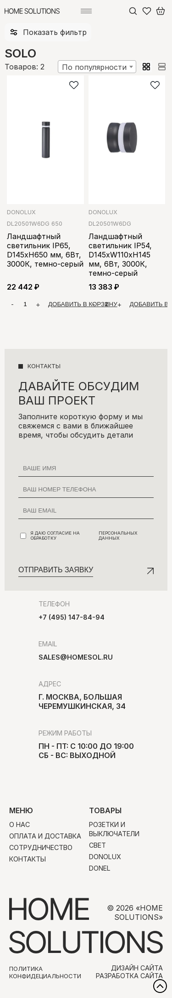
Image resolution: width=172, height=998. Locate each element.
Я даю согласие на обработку (87, 535)
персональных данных (118, 535)
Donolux (21, 212)
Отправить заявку (55, 570)
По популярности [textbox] (94, 67)
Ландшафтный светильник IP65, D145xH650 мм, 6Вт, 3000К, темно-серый (45, 250)
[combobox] (97, 66)
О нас (19, 824)
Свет (97, 845)
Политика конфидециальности (45, 972)
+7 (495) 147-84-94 (72, 617)
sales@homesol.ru (76, 657)
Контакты (27, 859)
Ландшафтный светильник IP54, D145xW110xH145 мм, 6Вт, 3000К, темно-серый (120, 255)
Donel (100, 868)
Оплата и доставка (45, 836)
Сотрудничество (40, 847)
